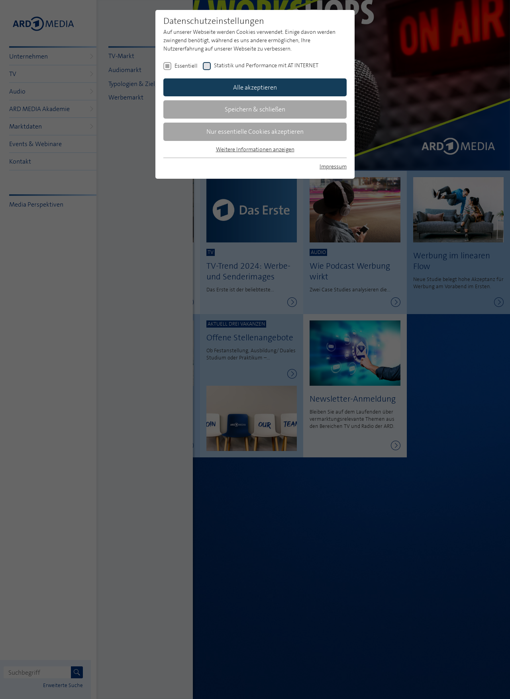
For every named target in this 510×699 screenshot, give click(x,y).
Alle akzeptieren (255, 87)
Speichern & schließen (255, 109)
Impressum (333, 166)
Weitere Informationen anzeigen (255, 149)
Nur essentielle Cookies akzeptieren (255, 131)
